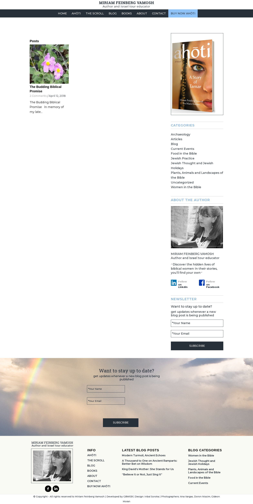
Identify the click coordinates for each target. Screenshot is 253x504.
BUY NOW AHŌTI (98, 486)
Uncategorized (182, 182)
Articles (176, 139)
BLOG (91, 465)
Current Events (182, 149)
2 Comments (38, 95)
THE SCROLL (96, 460)
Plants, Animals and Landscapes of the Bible (204, 471)
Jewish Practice (182, 158)
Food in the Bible (184, 153)
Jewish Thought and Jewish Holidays (201, 462)
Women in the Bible (186, 187)
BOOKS (92, 470)
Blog (174, 144)
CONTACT (94, 481)
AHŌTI (91, 455)
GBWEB (128, 496)
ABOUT (92, 475)
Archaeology (180, 134)
